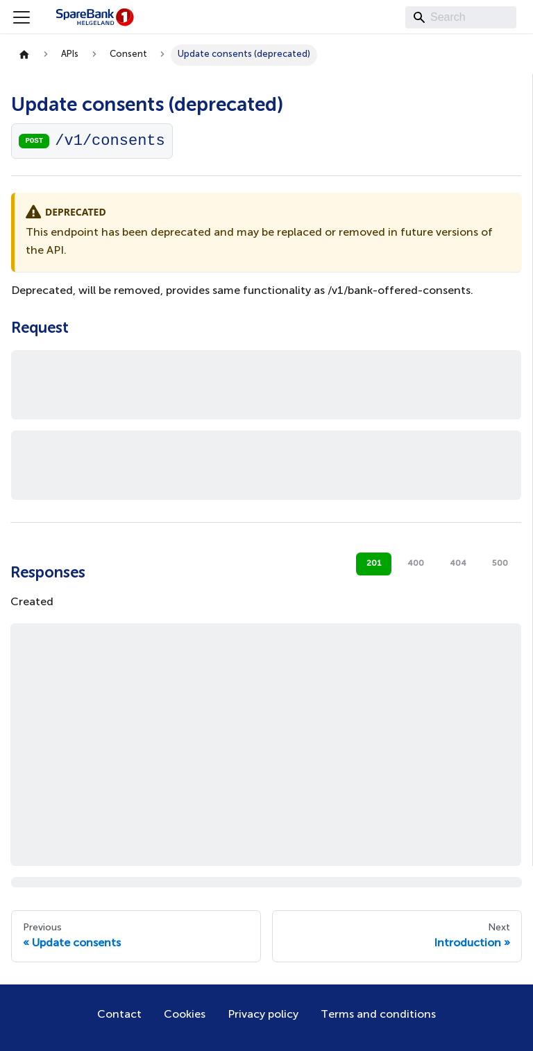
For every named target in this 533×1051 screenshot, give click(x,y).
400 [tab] (415, 563)
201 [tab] (374, 563)
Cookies (184, 1014)
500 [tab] (500, 563)
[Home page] (24, 55)
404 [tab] (458, 563)
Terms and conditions (378, 1014)
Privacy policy (263, 1014)
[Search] (460, 17)
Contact (119, 1014)
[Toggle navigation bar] (21, 17)
